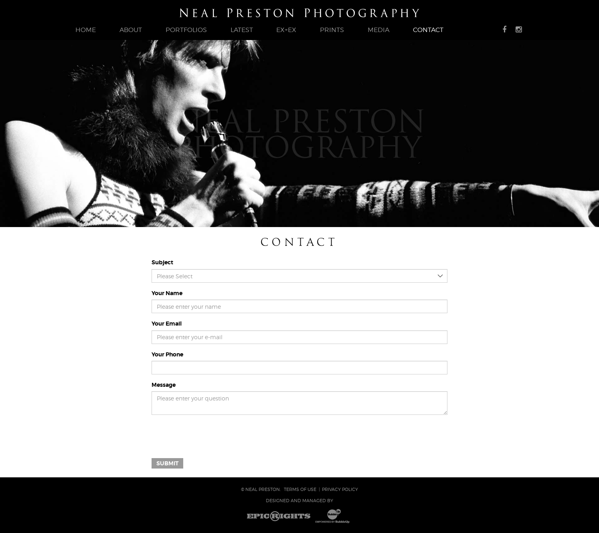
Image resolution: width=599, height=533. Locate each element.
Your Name (167, 293)
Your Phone (167, 354)
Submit (167, 463)
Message (164, 384)
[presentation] (212, 436)
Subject (162, 262)
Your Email (167, 323)
